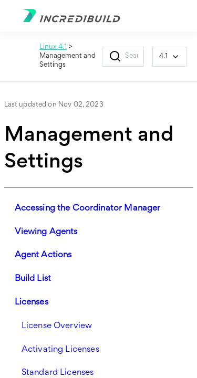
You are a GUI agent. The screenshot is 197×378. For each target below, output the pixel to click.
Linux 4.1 (53, 47)
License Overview (57, 326)
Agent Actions (43, 255)
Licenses (31, 303)
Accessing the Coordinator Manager (88, 209)
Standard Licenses (58, 373)
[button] (114, 56)
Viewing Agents (46, 232)
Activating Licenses (60, 350)
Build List (33, 279)
